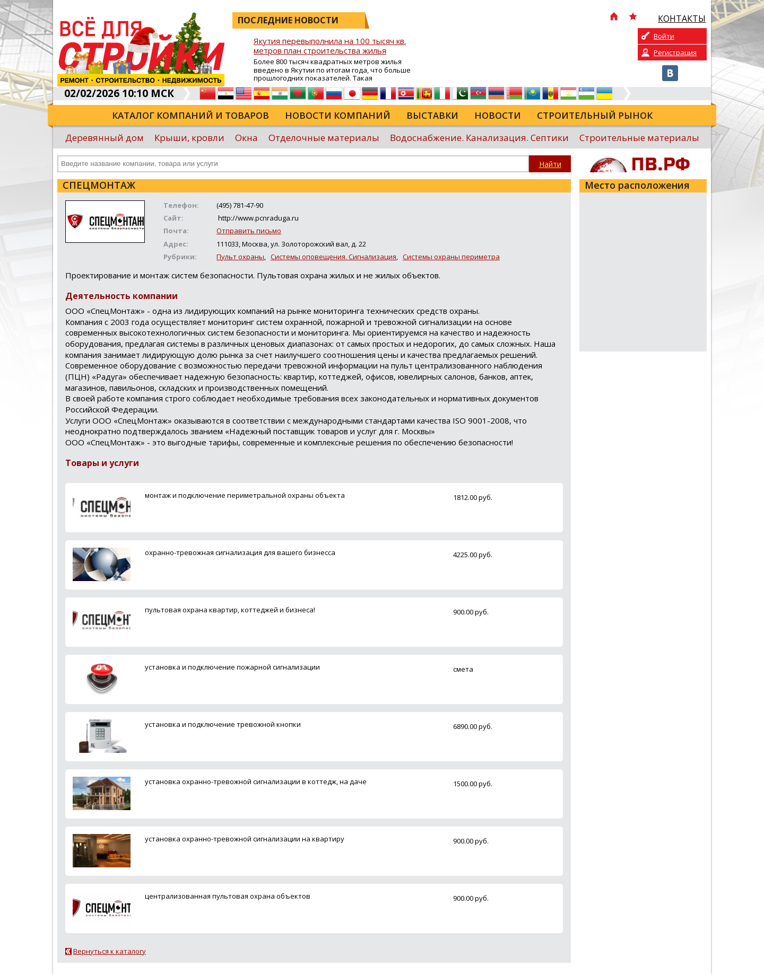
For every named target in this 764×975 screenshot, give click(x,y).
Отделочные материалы (323, 137)
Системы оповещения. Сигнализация (333, 256)
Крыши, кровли (189, 137)
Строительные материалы (639, 137)
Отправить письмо (248, 230)
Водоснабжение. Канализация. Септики (479, 137)
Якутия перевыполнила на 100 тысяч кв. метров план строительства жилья (330, 46)
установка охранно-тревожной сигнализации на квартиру (244, 839)
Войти (664, 36)
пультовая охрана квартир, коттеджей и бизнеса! (230, 609)
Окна (246, 137)
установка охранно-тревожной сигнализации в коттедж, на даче (256, 781)
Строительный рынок (595, 115)
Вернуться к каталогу (109, 951)
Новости (497, 115)
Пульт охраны (240, 256)
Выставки (432, 115)
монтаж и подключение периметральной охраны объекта (245, 495)
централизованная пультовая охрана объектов (227, 896)
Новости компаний (337, 115)
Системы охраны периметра (451, 256)
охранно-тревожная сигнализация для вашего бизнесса (240, 552)
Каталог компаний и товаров (190, 115)
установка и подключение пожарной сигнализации (232, 667)
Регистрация (675, 52)
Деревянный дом (104, 137)
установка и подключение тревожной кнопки (223, 724)
